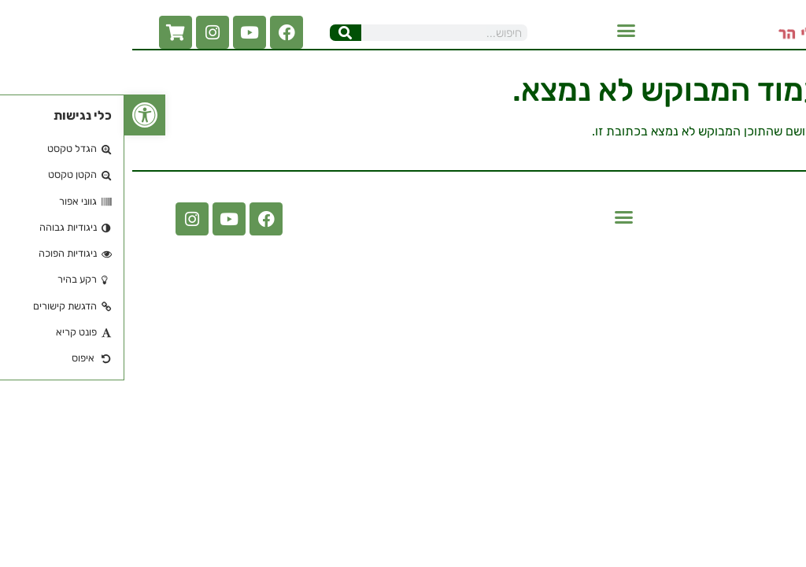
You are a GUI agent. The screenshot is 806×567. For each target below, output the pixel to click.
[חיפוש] (221, 32)
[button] (502, 31)
